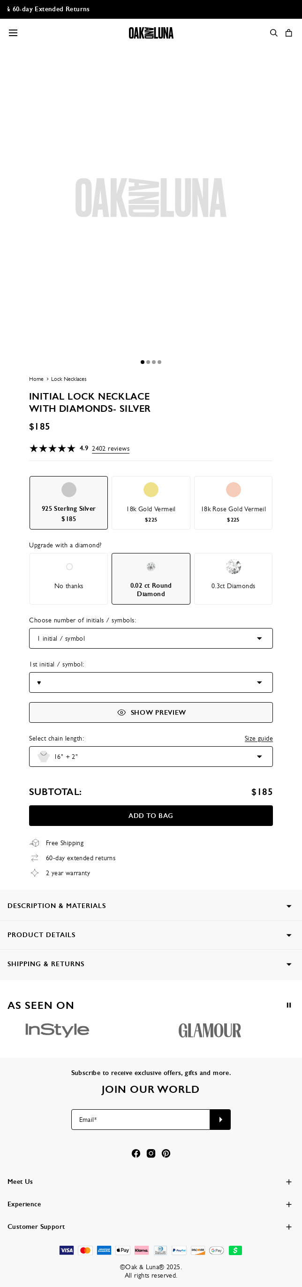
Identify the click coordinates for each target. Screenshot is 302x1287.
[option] (69, 503)
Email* (88, 1119)
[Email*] (141, 1119)
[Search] (273, 32)
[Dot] (142, 362)
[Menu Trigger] (13, 32)
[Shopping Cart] (288, 32)
